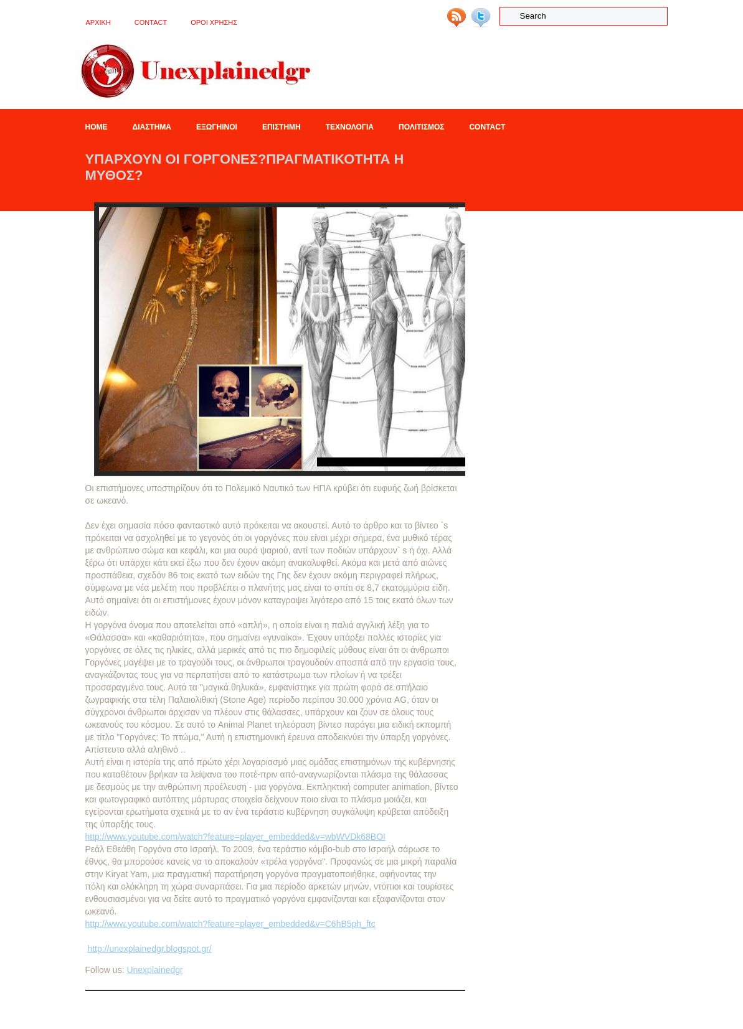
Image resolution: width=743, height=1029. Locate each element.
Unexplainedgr (154, 970)
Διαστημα (152, 127)
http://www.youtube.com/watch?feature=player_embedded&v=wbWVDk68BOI (235, 837)
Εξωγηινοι (216, 127)
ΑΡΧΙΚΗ (98, 22)
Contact (151, 22)
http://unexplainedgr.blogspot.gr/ (149, 949)
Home (96, 127)
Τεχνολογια (350, 127)
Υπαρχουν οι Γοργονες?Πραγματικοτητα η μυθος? (244, 167)
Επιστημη (281, 127)
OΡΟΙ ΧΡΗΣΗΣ (214, 22)
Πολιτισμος (421, 127)
